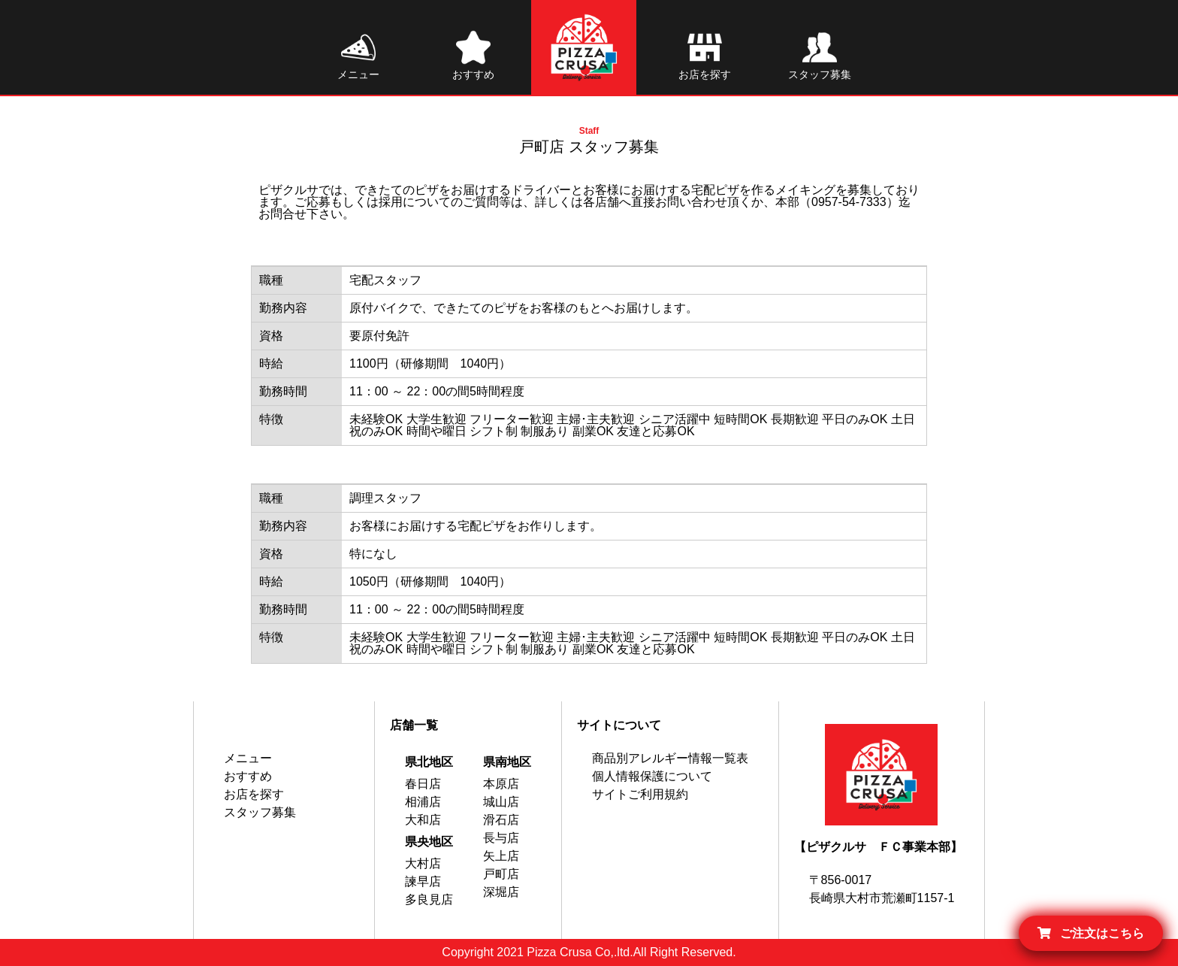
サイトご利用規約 (640, 794)
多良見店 (429, 899)
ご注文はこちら (1091, 933)
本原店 (501, 783)
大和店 (423, 819)
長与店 (501, 837)
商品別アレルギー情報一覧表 (670, 758)
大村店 (423, 863)
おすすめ (248, 776)
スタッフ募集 (260, 812)
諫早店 (423, 881)
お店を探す (254, 794)
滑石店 (501, 819)
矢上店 (501, 855)
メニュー (248, 758)
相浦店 (423, 801)
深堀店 (501, 892)
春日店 (423, 783)
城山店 (501, 801)
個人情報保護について (652, 776)
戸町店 (501, 874)
